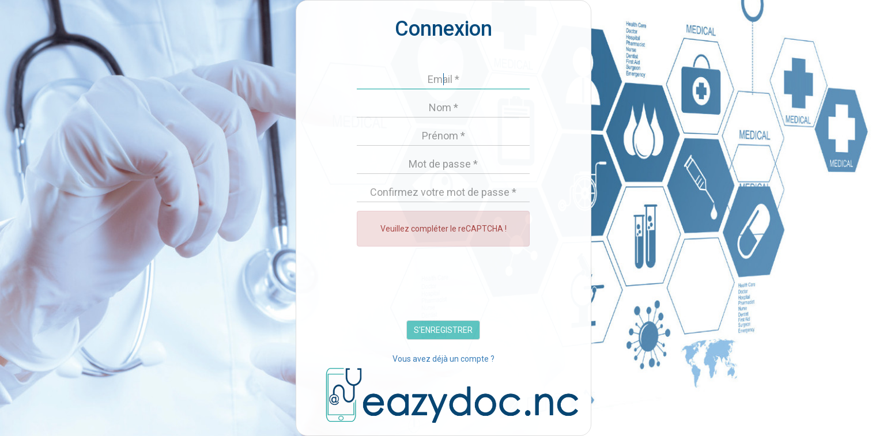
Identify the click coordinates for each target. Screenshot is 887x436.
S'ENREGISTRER (443, 330)
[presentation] (444, 286)
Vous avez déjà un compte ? (443, 358)
